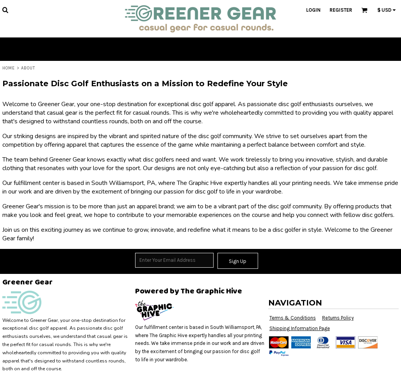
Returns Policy (338, 318)
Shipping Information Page (299, 328)
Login (313, 10)
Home (8, 68)
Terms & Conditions (292, 318)
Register (341, 10)
